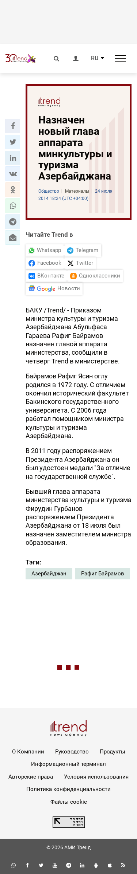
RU (94, 58)
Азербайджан (48, 573)
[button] (13, 126)
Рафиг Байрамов (102, 573)
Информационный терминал (68, 764)
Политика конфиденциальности (68, 789)
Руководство (72, 751)
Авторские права (30, 776)
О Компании (28, 751)
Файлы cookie (68, 802)
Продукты (112, 751)
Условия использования (96, 776)
